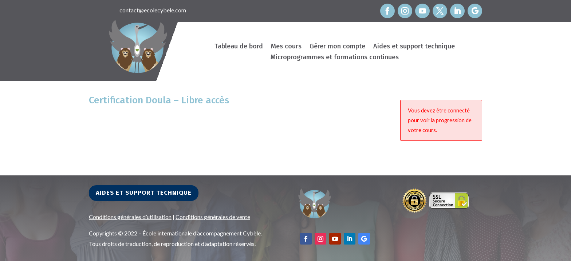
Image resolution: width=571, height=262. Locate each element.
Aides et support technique (414, 47)
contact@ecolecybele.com (152, 10)
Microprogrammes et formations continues (335, 58)
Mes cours (286, 47)
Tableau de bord (238, 47)
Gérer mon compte (337, 47)
